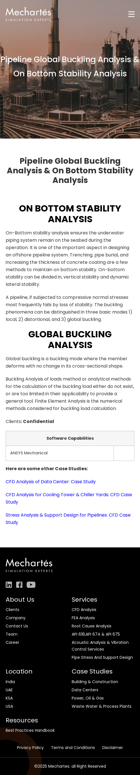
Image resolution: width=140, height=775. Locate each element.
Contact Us (17, 626)
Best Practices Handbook (30, 730)
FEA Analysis (83, 618)
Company (16, 618)
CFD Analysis (84, 609)
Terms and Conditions (73, 747)
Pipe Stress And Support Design (102, 657)
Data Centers (85, 690)
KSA (9, 698)
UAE (9, 690)
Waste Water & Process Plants (101, 706)
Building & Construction (95, 682)
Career (12, 642)
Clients (12, 609)
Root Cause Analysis (91, 626)
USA (9, 706)
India (10, 682)
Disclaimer (112, 747)
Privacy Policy (30, 747)
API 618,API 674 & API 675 (96, 634)
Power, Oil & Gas (88, 698)
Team (12, 634)
